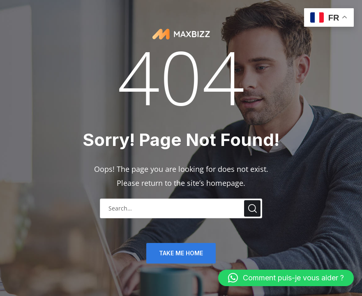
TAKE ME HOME (181, 253)
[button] (286, 278)
